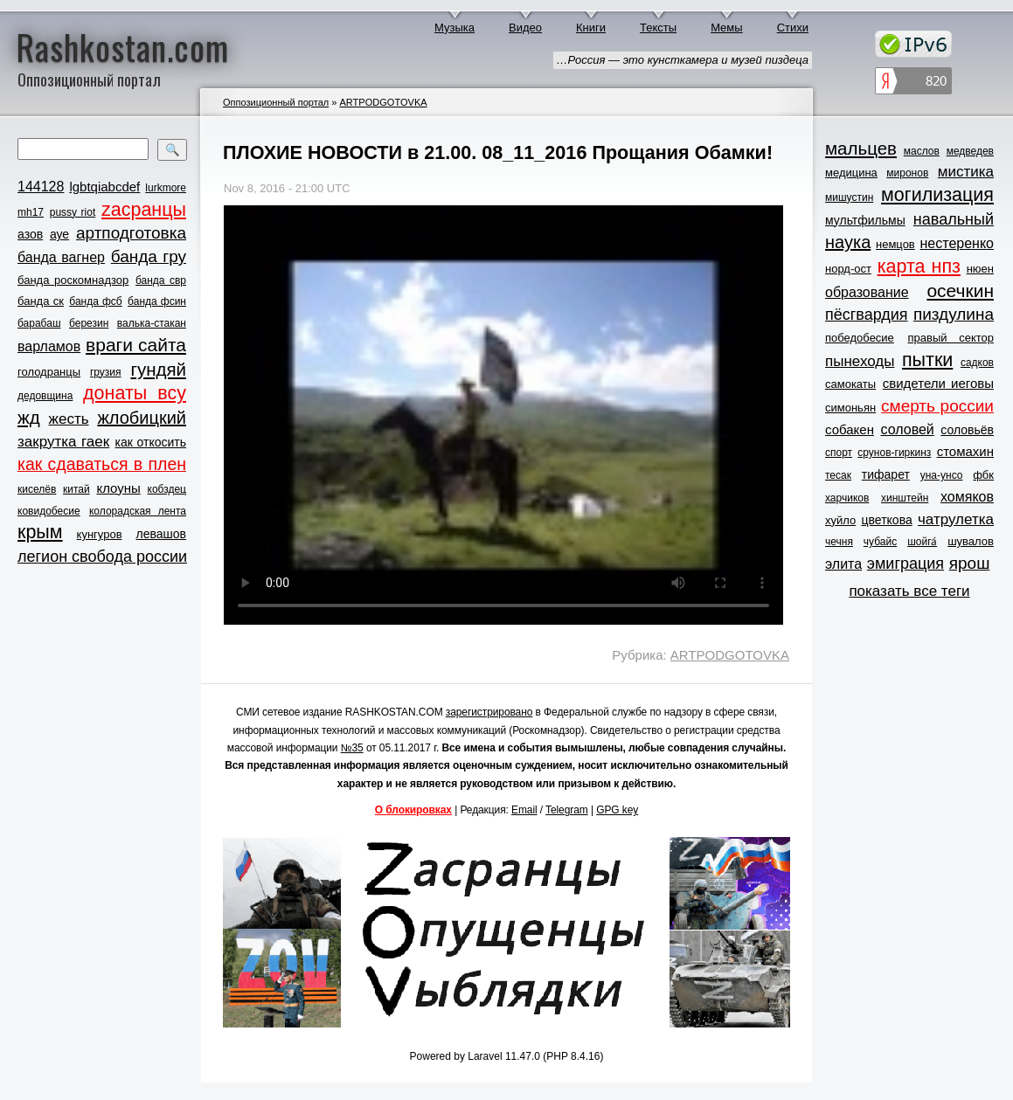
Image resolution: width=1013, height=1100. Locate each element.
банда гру (148, 256)
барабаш (39, 323)
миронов (907, 173)
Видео (525, 27)
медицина (851, 172)
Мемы (727, 27)
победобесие (859, 337)
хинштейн (904, 498)
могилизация (937, 194)
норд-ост (848, 268)
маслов (922, 151)
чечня (839, 542)
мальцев (861, 148)
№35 (352, 748)
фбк (983, 474)
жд (28, 417)
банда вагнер (61, 257)
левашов (161, 534)
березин (88, 323)
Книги (591, 27)
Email (524, 810)
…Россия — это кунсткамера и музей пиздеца (682, 59)
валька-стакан (151, 323)
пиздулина (953, 314)
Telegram (566, 810)
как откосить (150, 442)
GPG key (617, 810)
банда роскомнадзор (72, 280)
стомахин (965, 451)
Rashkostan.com (123, 46)
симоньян (850, 407)
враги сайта (136, 345)
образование (867, 292)
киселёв (36, 489)
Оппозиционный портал (276, 102)
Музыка (454, 27)
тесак (838, 475)
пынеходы (859, 361)
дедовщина (45, 396)
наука (848, 242)
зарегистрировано (489, 712)
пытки (927, 359)
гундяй (158, 369)
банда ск (40, 301)
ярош (969, 563)
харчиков (847, 498)
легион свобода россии (102, 556)
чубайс (880, 542)
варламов (48, 346)
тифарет (886, 474)
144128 (40, 186)
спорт (838, 452)
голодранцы (48, 371)
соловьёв (967, 430)
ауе (59, 234)
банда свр (160, 280)
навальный (953, 219)
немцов (895, 244)
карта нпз (919, 266)
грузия (105, 372)
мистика (966, 171)
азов (30, 234)
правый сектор (951, 337)
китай (76, 489)
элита (843, 564)
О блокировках (413, 810)
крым (40, 532)
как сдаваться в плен (101, 464)
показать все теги (909, 591)
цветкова (887, 520)
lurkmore (165, 188)
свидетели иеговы (938, 383)
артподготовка (131, 233)
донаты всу (134, 393)
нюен (980, 268)
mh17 (30, 212)
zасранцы (143, 209)
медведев (970, 151)
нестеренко (957, 243)
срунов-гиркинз (894, 452)
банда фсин (157, 301)
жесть (69, 419)
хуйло (840, 520)
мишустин (849, 197)
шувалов (970, 541)
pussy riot (72, 212)
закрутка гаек (63, 441)
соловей (906, 429)
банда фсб (95, 301)
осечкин (960, 290)
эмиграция (905, 563)
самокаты (850, 384)
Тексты (658, 27)
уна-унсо (941, 475)
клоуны (118, 488)
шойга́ (922, 542)
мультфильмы (865, 220)
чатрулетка (956, 519)
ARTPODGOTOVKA (383, 102)
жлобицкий (141, 417)
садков (977, 362)
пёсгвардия (866, 314)
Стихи (792, 27)
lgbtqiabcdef (104, 186)
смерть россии (937, 406)
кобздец (167, 489)
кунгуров (99, 534)
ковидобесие (48, 511)
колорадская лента (137, 511)
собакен (849, 429)
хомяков (967, 496)
